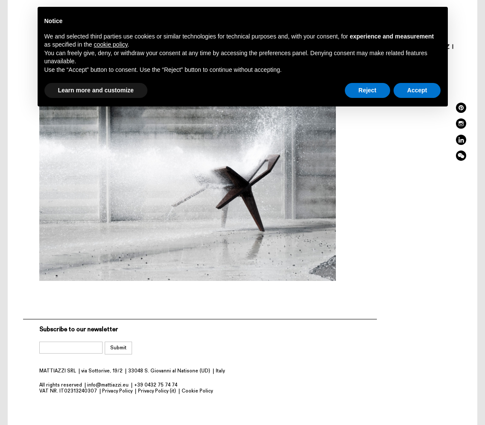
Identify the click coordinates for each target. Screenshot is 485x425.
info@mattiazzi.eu (108, 385)
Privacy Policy (117, 391)
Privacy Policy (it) (157, 391)
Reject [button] (367, 90)
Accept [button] (417, 90)
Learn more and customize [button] (96, 90)
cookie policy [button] (110, 44)
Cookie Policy (197, 391)
